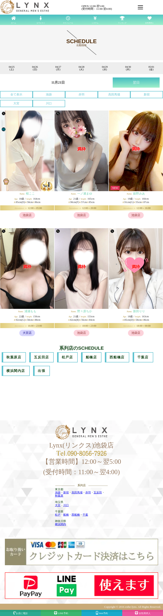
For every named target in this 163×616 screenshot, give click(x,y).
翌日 (136, 82)
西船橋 (76, 514)
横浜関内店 (15, 371)
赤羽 (81, 94)
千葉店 (143, 357)
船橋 (66, 514)
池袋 (49, 94)
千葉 (85, 514)
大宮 (16, 103)
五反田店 (41, 357)
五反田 (98, 492)
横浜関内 (60, 524)
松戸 (57, 514)
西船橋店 (117, 357)
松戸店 (67, 357)
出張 (41, 371)
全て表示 (16, 94)
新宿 (147, 94)
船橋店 (91, 357)
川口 (49, 103)
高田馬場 (114, 94)
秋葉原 (59, 495)
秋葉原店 (13, 357)
